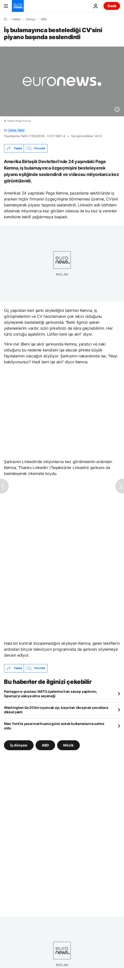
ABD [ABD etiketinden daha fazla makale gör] (45, 745)
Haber (16, 19)
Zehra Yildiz (16, 130)
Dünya (30, 19)
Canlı (111, 6)
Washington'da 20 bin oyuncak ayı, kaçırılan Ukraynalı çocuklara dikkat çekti (56, 709)
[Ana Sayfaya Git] (18, 6)
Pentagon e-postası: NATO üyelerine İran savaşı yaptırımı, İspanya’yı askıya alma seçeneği (50, 693)
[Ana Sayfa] (5, 19)
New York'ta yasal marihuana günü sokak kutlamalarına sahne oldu (54, 725)
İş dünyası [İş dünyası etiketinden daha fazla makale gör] (18, 745)
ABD (44, 19)
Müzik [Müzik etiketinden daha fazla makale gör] (68, 745)
